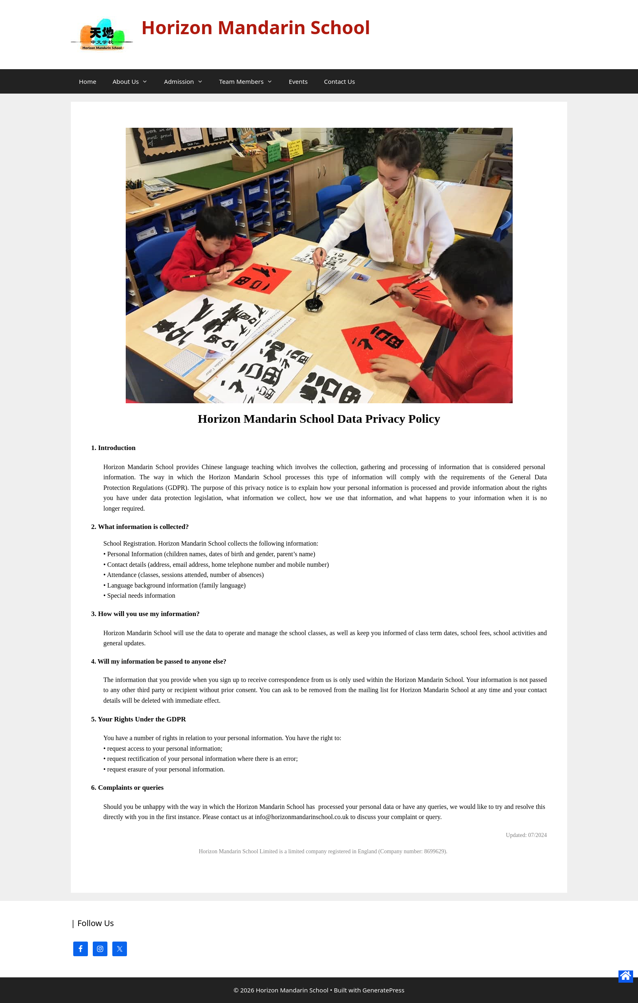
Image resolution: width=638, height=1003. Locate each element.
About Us (134, 81)
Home (87, 81)
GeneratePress (383, 990)
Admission (187, 81)
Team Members (250, 81)
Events (298, 81)
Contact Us (339, 81)
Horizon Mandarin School (255, 27)
